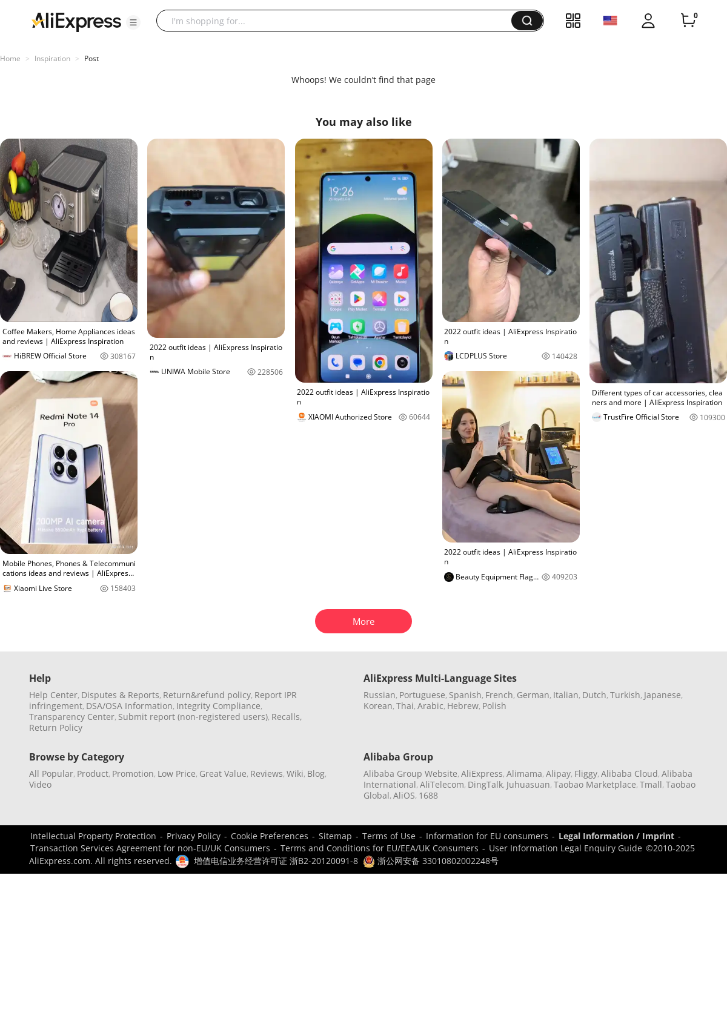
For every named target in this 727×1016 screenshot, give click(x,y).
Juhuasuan (528, 784)
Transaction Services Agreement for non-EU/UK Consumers (150, 848)
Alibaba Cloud (629, 773)
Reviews (266, 773)
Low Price (177, 773)
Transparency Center (72, 716)
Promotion (133, 773)
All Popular (51, 773)
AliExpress (482, 773)
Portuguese (422, 695)
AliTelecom (442, 784)
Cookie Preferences (269, 836)
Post (91, 58)
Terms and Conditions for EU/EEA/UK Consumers (380, 848)
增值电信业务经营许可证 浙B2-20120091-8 (276, 860)
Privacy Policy (194, 836)
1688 (428, 795)
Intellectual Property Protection (93, 836)
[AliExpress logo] (76, 21)
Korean (378, 705)
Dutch (594, 695)
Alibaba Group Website (410, 773)
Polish (494, 705)
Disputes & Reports (120, 695)
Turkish (625, 695)
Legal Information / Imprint (616, 836)
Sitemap (335, 836)
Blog (316, 773)
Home (10, 58)
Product (92, 773)
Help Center (53, 695)
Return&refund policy (207, 695)
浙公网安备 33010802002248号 (431, 860)
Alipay (558, 773)
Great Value (223, 773)
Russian (380, 695)
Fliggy (585, 773)
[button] (133, 22)
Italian (566, 695)
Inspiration (52, 58)
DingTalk (485, 784)
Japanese (662, 695)
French (499, 695)
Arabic (430, 705)
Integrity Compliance (218, 705)
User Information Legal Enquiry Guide (565, 848)
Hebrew (463, 705)
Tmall (651, 784)
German (533, 695)
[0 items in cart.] (688, 20)
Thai (405, 705)
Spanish (465, 695)
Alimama (524, 773)
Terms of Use (389, 836)
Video (40, 784)
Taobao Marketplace (595, 784)
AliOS (404, 795)
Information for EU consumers (487, 836)
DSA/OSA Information (129, 705)
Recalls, (286, 716)
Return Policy (55, 727)
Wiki (295, 773)
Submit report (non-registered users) (193, 716)
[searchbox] (338, 20)
